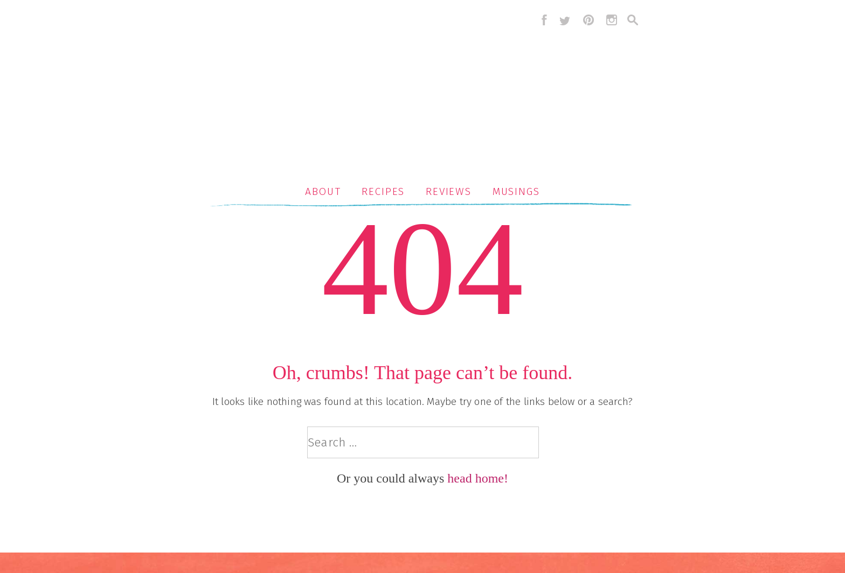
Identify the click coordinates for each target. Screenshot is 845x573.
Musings (516, 191)
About (323, 191)
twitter (564, 20)
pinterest (588, 20)
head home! (477, 478)
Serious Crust (428, 89)
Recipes (383, 191)
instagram (611, 20)
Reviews (449, 191)
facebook (541, 20)
